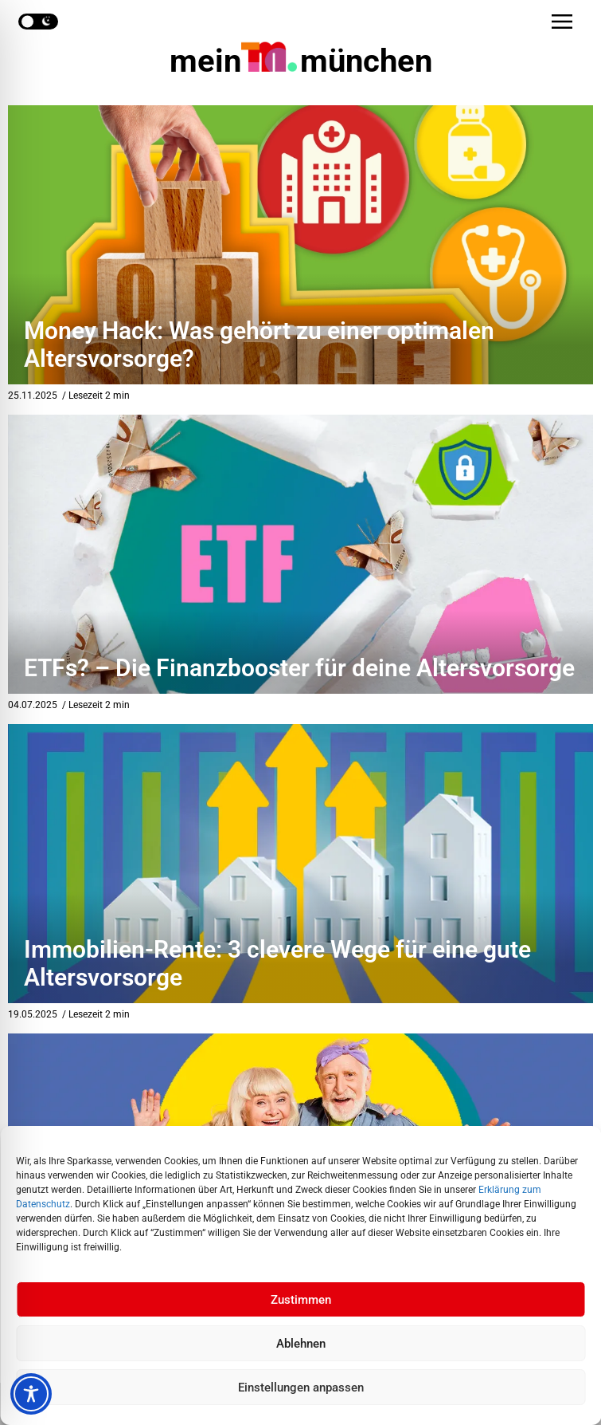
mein (301, 61)
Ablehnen (301, 1343)
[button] (562, 21)
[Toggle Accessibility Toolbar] (31, 1394)
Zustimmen (301, 1300)
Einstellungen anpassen (301, 1387)
